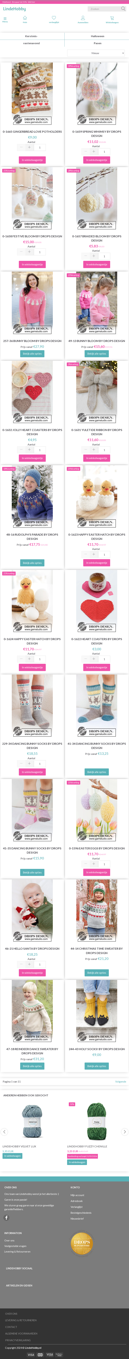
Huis (25, 20)
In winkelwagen (12, 1155)
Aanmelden (83, 20)
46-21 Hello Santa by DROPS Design (32, 948)
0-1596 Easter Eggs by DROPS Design (97, 848)
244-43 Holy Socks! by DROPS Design (97, 1049)
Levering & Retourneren (17, 1251)
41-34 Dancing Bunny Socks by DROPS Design (97, 746)
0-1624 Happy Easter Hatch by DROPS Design (32, 641)
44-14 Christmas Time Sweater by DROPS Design (97, 951)
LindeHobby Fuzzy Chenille (87, 1146)
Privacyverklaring (18, 1340)
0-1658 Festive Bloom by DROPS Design (32, 236)
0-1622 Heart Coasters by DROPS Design (96, 641)
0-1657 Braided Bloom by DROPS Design (96, 238)
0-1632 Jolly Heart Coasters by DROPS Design (32, 432)
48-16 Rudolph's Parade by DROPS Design (32, 537)
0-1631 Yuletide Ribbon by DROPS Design (96, 432)
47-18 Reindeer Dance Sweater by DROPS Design (32, 1051)
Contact (11, 1327)
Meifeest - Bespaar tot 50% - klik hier (19, 2)
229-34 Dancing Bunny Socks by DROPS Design (32, 746)
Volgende (120, 1081)
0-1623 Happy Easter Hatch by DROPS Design (96, 537)
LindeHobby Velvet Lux (19, 1146)
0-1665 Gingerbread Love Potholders (32, 131)
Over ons (9, 1240)
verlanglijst (54, 20)
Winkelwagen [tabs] (112, 20)
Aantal (31, 141)
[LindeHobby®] (14, 8)
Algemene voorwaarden (21, 1333)
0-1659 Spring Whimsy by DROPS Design (96, 134)
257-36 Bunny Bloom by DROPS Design (32, 341)
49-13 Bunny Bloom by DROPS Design (96, 341)
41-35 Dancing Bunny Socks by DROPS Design (32, 850)
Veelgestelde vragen (15, 1246)
